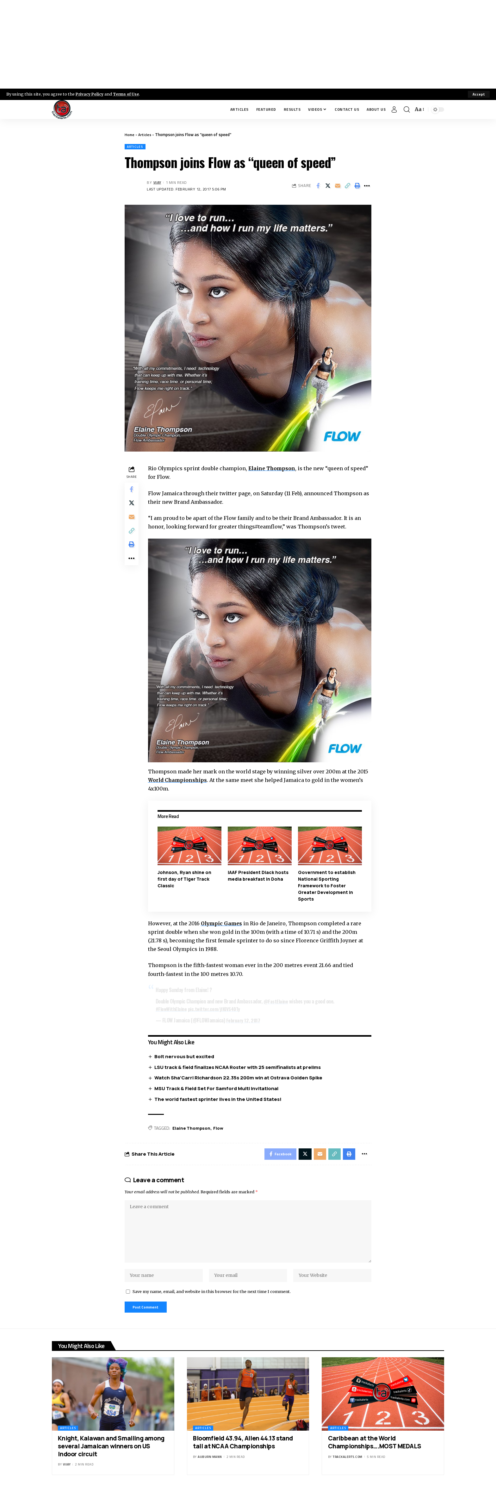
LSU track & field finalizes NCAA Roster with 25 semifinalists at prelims (239, 1066)
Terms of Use (128, 94)
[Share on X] (327, 186)
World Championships (179, 779)
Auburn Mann (210, 1465)
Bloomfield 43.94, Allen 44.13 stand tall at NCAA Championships (243, 1451)
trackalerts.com (348, 1465)
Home (130, 134)
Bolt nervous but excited (186, 1055)
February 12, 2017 (245, 1019)
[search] (407, 109)
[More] (367, 186)
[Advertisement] (248, 44)
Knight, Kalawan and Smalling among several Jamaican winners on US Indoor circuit (111, 1454)
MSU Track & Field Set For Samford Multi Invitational (218, 1087)
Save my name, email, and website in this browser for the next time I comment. (212, 1298)
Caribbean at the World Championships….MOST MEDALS (374, 1451)
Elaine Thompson (274, 469)
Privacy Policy (90, 94)
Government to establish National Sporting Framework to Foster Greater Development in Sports (327, 884)
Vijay (158, 183)
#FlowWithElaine (173, 1007)
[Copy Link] (347, 186)
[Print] (357, 186)
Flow (221, 1127)
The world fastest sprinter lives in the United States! (219, 1098)
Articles (146, 134)
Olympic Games (223, 922)
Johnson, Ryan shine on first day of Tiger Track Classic (186, 877)
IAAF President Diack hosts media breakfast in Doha (259, 874)
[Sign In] (394, 109)
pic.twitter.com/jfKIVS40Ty (217, 1007)
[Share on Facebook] (317, 186)
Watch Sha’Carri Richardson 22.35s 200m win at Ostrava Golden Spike (240, 1076)
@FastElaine (277, 1000)
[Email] (337, 186)
